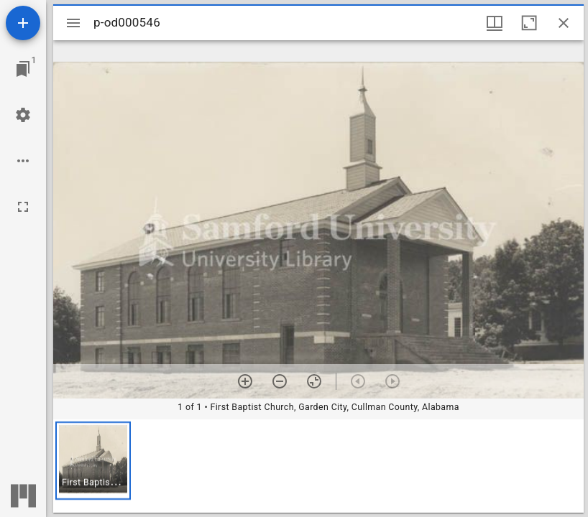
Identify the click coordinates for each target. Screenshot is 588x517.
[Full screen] (23, 207)
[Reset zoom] (314, 381)
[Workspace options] (23, 161)
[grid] (318, 466)
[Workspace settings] (23, 115)
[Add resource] (23, 23)
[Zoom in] (245, 381)
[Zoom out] (279, 381)
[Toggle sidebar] (73, 23)
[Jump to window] (23, 69)
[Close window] (563, 23)
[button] (93, 460)
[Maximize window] (529, 23)
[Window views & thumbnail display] (494, 23)
